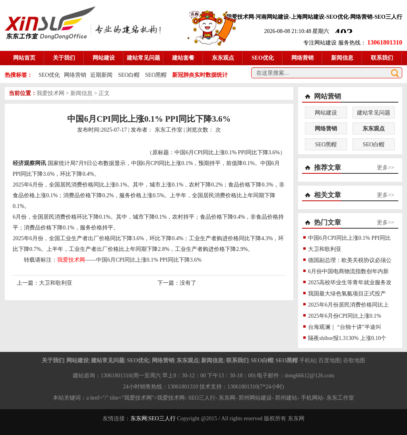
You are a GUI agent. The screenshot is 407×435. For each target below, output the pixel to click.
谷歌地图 (354, 360)
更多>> (385, 168)
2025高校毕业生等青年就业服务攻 (349, 282)
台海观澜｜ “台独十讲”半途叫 (344, 327)
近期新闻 (101, 75)
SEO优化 (49, 75)
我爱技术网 (50, 93)
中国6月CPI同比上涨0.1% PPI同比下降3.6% (149, 260)
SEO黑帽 (156, 75)
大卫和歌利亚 (55, 283)
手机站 (307, 360)
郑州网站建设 (255, 398)
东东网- (228, 398)
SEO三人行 (201, 398)
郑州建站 (286, 398)
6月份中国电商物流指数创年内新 (348, 271)
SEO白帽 (129, 75)
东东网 (138, 418)
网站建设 (326, 113)
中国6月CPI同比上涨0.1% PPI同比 (349, 238)
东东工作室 (168, 130)
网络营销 (75, 75)
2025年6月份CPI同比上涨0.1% (344, 316)
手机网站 (312, 398)
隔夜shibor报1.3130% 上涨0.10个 (347, 338)
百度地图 (329, 360)
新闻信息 (81, 93)
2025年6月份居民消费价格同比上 (348, 305)
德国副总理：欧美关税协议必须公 (349, 260)
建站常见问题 (373, 113)
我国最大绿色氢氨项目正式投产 (347, 294)
